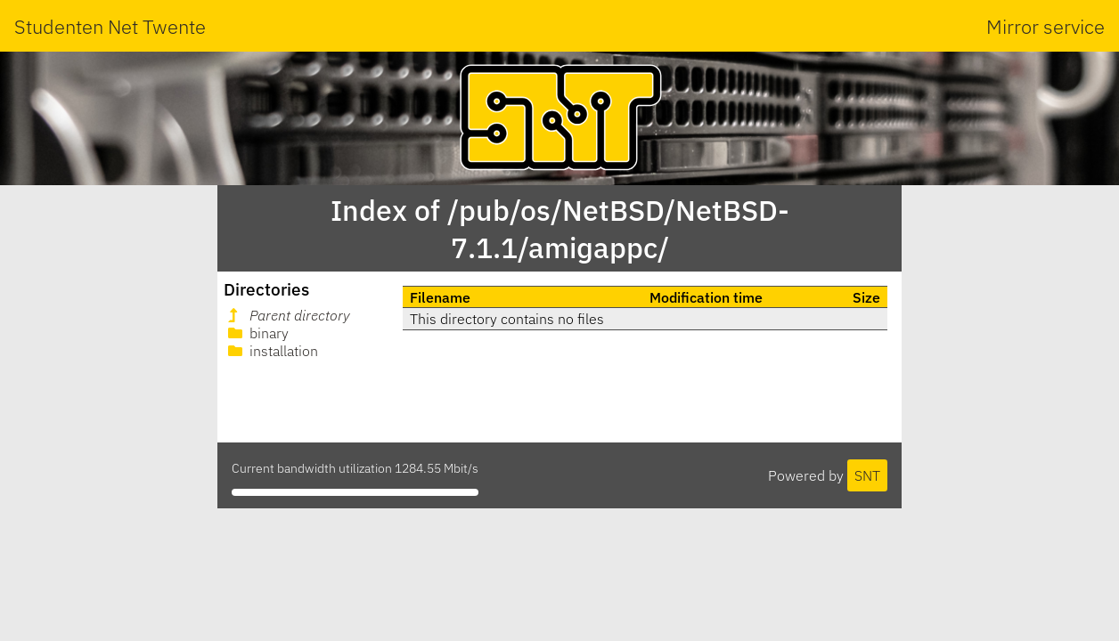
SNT (867, 475)
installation (271, 351)
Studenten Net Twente (110, 26)
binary (257, 333)
